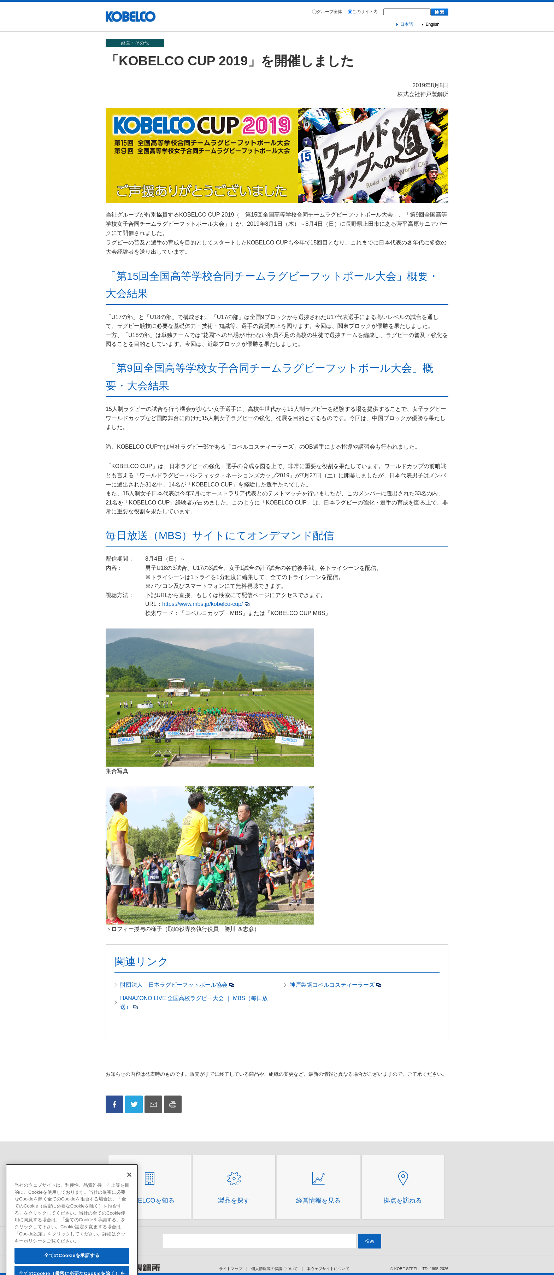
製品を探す (234, 1200)
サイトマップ (230, 1269)
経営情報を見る (318, 1200)
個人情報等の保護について (274, 1269)
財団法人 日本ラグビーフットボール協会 (174, 985)
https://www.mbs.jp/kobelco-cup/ (202, 604)
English (433, 24)
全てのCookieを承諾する (72, 1265)
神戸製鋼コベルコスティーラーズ (332, 985)
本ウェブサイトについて (328, 1269)
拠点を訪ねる (403, 1200)
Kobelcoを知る (149, 1200)
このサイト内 (365, 11)
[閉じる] (129, 1184)
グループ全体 (329, 11)
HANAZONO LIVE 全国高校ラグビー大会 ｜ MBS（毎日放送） (194, 1002)
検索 (369, 1241)
